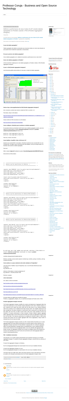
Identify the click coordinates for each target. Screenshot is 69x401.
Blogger (45, 397)
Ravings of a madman (53, 220)
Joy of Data (52, 201)
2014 (51, 85)
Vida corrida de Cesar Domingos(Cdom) (57, 228)
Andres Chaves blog (53, 177)
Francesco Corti (52, 189)
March (52, 123)
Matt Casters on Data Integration (55, 209)
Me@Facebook (52, 139)
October (52, 112)
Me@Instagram (52, 141)
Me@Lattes (52, 143)
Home (4, 14)
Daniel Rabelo (52, 185)
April (52, 121)
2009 (51, 128)
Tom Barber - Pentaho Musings (55, 226)
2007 (51, 131)
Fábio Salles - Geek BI (54, 190)
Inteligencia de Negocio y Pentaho (56, 195)
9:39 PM (7, 376)
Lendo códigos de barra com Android (57, 95)
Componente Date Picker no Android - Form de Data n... (57, 97)
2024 (51, 75)
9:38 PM (7, 369)
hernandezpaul (52, 230)
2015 (51, 83)
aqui (28, 41)
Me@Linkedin (52, 144)
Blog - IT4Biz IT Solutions (54, 180)
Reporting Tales (52, 221)
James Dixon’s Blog (53, 198)
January (52, 126)
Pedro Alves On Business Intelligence (56, 213)
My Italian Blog (52, 148)
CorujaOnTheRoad (53, 137)
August (52, 115)
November (53, 94)
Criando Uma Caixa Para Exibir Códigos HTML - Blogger (56, 107)
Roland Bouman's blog (54, 222)
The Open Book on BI (53, 225)
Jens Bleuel (52, 199)
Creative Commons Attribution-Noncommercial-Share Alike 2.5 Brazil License (39, 392)
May (52, 120)
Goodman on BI (52, 194)
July (51, 117)
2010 (51, 91)
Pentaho (9, 358)
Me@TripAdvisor (52, 145)
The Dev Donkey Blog (53, 224)
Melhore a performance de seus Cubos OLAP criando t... (57, 110)
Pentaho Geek (52, 214)
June (52, 118)
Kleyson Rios (52, 204)
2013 (51, 86)
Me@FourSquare (53, 140)
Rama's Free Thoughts (54, 218)
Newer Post (6, 381)
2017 (51, 80)
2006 (51, 132)
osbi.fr (51, 232)
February (52, 124)
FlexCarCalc (51, 154)
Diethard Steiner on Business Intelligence (57, 186)
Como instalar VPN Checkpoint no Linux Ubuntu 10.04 (57, 102)
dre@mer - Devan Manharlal (55, 229)
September (53, 113)
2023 (51, 77)
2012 (51, 88)
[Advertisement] (34, 21)
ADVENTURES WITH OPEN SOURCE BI (57, 174)
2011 (51, 89)
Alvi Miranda (52, 176)
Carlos (7, 365)
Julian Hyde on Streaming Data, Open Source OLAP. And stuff (56, 203)
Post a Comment (8, 378)
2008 (51, 129)
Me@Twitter (52, 147)
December (53, 92)
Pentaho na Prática (53, 217)
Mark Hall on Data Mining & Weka (55, 208)
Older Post (44, 381)
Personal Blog (52, 149)
